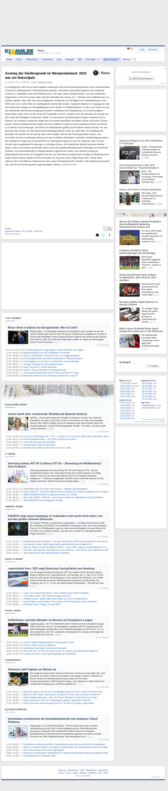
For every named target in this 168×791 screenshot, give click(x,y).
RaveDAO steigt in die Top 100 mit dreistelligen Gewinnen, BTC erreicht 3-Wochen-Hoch (63, 692)
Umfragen (92, 59)
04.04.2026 (126, 405)
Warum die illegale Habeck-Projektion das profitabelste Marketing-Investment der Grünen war (140, 224)
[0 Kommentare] (12, 234)
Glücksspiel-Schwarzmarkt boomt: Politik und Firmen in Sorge (51, 373)
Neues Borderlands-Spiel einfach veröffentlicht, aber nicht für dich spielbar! (137, 277)
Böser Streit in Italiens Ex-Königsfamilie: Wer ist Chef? (43, 327)
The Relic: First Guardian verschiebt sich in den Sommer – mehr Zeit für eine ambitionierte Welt (65, 550)
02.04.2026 (126, 410)
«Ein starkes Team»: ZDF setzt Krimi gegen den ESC (47, 596)
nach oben (155, 777)
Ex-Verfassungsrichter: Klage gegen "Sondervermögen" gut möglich (53, 350)
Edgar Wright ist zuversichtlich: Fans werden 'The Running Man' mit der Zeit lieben (60, 601)
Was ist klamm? (111, 59)
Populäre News (149, 405)
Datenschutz (72, 770)
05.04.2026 (126, 402)
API (100, 773)
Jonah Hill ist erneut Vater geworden (39, 442)
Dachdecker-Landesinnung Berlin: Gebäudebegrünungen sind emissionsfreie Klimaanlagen (64, 744)
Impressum (103, 770)
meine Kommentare (143, 422)
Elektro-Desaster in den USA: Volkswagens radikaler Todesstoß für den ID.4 (57, 700)
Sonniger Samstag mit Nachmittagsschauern (43, 364)
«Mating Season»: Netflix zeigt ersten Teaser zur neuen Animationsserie (55, 599)
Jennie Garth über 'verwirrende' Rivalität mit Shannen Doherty (47, 414)
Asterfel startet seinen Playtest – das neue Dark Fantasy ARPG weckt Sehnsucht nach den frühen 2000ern (71, 541)
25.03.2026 (147, 394)
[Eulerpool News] (12, 231)
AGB (82, 770)
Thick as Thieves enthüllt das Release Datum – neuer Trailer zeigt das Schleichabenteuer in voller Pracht (70, 547)
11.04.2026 (126, 383)
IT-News (10, 454)
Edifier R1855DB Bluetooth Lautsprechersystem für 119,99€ (50, 494)
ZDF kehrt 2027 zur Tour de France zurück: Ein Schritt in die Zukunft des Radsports (60, 651)
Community (47, 59)
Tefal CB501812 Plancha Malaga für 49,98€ (42, 500)
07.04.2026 (126, 394)
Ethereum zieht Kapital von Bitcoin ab (32, 669)
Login (142, 50)
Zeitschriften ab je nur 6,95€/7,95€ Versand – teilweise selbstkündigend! (55, 489)
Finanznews (13, 660)
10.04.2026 (126, 386)
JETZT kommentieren (141, 78)
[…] (54, 342)
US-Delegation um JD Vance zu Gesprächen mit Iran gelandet (51, 361)
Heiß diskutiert (148, 408)
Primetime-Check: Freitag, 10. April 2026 (41, 604)
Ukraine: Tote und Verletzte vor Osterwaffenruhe (44, 370)
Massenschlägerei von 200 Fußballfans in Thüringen (46, 353)
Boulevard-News (16, 404)
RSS (106, 773)
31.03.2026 (126, 416)
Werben (127, 59)
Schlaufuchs (32, 59)
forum (163, 83)
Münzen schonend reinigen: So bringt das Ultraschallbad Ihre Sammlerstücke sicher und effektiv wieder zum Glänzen (75, 747)
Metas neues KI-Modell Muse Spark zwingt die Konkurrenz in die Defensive (141, 330)
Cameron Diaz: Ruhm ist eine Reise (39, 445)
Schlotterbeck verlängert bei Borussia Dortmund (44, 648)
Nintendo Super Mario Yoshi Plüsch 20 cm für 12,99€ (47, 448)
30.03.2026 (126, 418)
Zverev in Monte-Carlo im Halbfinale (39, 645)
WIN (80, 59)
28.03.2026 (147, 386)
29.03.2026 (147, 383)
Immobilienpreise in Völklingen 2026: (39, 756)
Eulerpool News (45, 82)
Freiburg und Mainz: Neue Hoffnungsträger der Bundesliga (49, 654)
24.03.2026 (147, 396)
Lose (59, 59)
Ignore (155, 422)
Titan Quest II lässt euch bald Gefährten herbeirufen (46, 553)
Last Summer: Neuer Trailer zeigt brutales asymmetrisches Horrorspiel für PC (57, 544)
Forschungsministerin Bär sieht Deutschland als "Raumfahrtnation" (53, 358)
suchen (153, 366)
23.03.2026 (147, 399)
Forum (19, 59)
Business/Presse (16, 709)
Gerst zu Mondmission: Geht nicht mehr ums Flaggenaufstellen (51, 355)
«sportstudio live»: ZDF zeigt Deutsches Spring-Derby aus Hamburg (51, 568)
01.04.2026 (126, 413)
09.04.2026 (126, 388)
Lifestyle (69, 59)
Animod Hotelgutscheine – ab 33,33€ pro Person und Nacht (50, 439)
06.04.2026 (126, 396)
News (9, 59)
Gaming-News (14, 506)
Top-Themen (13, 318)
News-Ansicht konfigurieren (154, 419)
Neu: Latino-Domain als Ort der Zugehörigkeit (43, 750)
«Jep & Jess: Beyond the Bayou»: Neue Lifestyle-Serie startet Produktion (56, 593)
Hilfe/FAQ (92, 773)
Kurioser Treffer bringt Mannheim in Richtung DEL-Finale (48, 642)
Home (61, 773)
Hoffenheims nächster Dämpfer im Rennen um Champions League (50, 620)
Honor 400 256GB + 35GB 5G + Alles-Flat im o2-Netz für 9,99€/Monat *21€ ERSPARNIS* (63, 497)
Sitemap (61, 770)
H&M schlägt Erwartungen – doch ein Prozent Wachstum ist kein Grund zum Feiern (60, 697)
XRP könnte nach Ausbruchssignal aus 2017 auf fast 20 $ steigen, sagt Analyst (58, 703)
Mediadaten (91, 770)
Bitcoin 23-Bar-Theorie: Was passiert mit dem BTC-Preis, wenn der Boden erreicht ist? (62, 694)
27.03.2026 (147, 388)
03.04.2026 (126, 408)
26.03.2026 (147, 391)
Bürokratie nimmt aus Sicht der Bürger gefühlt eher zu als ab (50, 376)
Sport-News (13, 610)
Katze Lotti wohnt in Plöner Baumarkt (39, 367)
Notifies (162, 422)
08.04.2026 (126, 391)
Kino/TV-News (14, 559)
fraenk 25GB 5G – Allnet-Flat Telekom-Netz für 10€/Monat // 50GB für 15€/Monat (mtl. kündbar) (65, 492)
